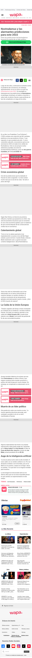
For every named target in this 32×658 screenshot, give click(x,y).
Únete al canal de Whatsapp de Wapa (16, 42)
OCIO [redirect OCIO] (27, 17)
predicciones (27, 481)
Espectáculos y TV (16, 625)
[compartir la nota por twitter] (21, 80)
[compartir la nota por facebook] (17, 80)
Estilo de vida (15, 628)
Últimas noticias (5, 625)
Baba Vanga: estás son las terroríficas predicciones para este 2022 (20, 400)
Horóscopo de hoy (10, 9)
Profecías (19, 481)
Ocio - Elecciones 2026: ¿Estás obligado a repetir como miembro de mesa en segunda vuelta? (15, 21)
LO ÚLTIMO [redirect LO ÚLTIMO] (3, 17)
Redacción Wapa (8, 79)
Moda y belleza (5, 628)
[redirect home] (16, 16)
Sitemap (23, 632)
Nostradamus (11, 481)
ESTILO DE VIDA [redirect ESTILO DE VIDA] (23, 17)
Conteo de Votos (21, 9)
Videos (13, 632)
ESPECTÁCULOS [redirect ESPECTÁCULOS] (9, 17)
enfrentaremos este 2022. (9, 91)
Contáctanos (6, 635)
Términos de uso (15, 635)
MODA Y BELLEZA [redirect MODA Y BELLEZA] (16, 17)
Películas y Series (26, 628)
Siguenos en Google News (29, 80)
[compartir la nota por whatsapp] (25, 80)
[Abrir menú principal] (2, 15)
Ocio (23, 625)
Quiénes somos (24, 635)
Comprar (17, 523)
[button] (30, 21)
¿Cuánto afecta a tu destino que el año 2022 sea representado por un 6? (20, 165)
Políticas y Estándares (16, 636)
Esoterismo (4, 632)
